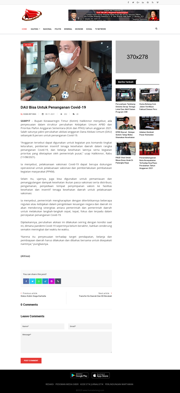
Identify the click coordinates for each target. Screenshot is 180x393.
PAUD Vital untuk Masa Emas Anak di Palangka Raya (124, 160)
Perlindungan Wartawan (119, 384)
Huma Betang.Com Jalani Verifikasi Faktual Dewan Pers (148, 106)
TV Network (100, 29)
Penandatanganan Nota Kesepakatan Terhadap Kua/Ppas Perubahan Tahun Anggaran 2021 (148, 163)
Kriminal (68, 29)
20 (75, 114)
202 (63, 114)
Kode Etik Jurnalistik (91, 384)
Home (24, 29)
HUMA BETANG (28, 114)
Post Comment (31, 360)
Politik (58, 29)
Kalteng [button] (35, 29)
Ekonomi (79, 29)
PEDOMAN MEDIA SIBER (67, 384)
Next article (89, 295)
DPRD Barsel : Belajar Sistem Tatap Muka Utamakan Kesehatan (125, 135)
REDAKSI (50, 384)
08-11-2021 (48, 114)
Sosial (89, 29)
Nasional (47, 29)
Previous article (43, 295)
